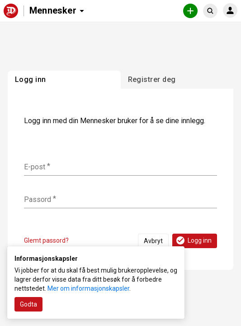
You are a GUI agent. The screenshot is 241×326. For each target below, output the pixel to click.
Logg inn (193, 240)
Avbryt (153, 240)
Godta (28, 304)
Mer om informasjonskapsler (88, 288)
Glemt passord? (46, 240)
